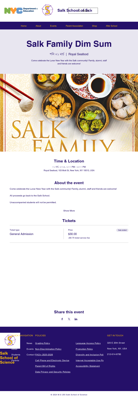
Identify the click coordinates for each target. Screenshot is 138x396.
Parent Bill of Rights (45, 366)
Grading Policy (42, 343)
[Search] (83, 11)
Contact (30, 354)
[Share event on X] (69, 319)
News (29, 343)
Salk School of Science (9, 357)
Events (30, 349)
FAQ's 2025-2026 (44, 354)
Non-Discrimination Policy (48, 349)
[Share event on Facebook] (62, 319)
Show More (69, 210)
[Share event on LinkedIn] (76, 319)
